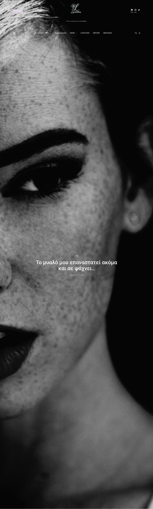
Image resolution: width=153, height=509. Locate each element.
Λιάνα (82, 275)
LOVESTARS (84, 33)
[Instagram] (135, 11)
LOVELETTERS (43, 33)
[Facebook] (131, 11)
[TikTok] (139, 11)
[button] (139, 33)
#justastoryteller (61, 33)
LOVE (76, 256)
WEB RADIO (107, 33)
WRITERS (96, 33)
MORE (72, 33)
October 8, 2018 (74, 275)
